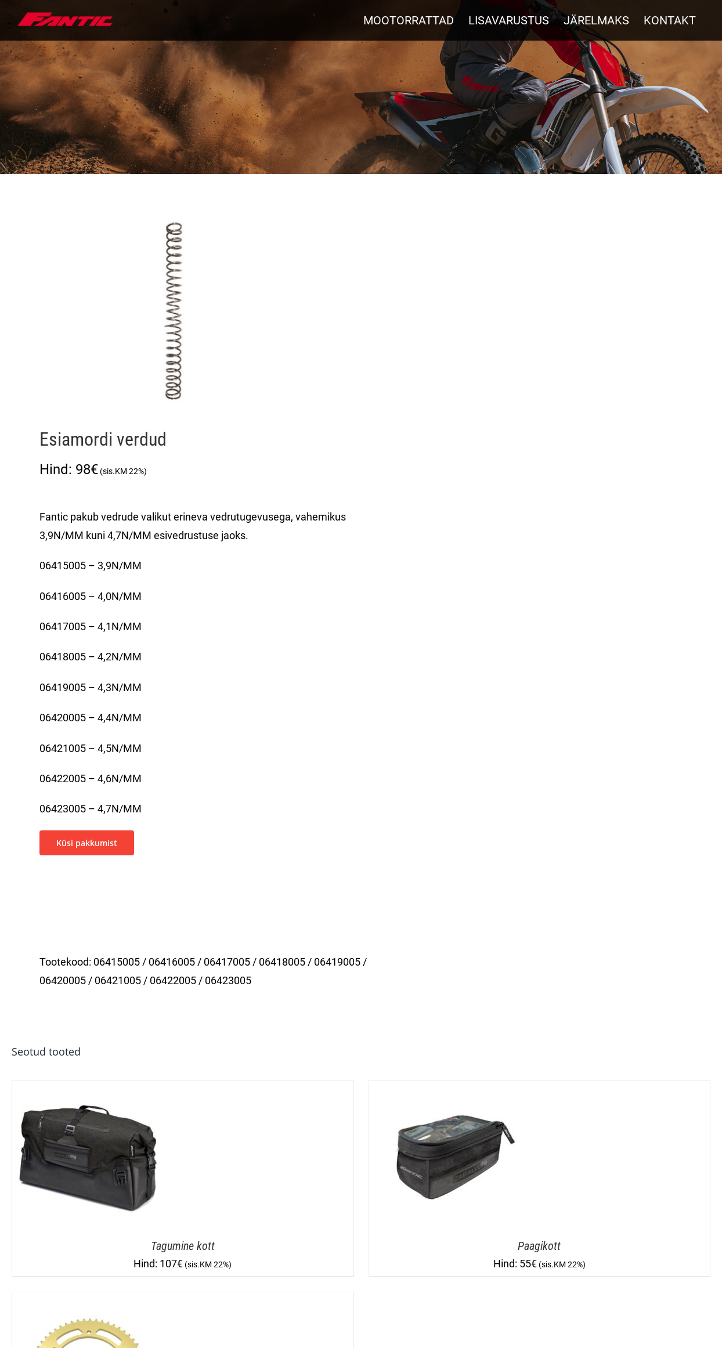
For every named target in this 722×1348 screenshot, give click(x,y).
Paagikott (539, 1246)
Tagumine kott (183, 1246)
